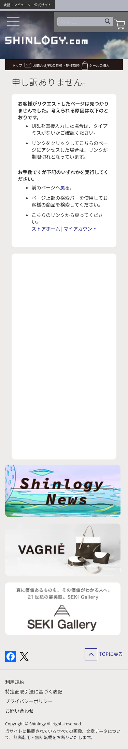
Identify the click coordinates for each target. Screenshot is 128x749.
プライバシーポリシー (29, 701)
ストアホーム (46, 228)
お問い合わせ (19, 710)
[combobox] (85, 21)
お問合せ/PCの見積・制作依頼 (56, 65)
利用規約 (14, 681)
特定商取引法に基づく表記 (33, 691)
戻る (65, 187)
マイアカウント (80, 228)
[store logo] (46, 40)
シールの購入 (99, 65)
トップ (17, 65)
